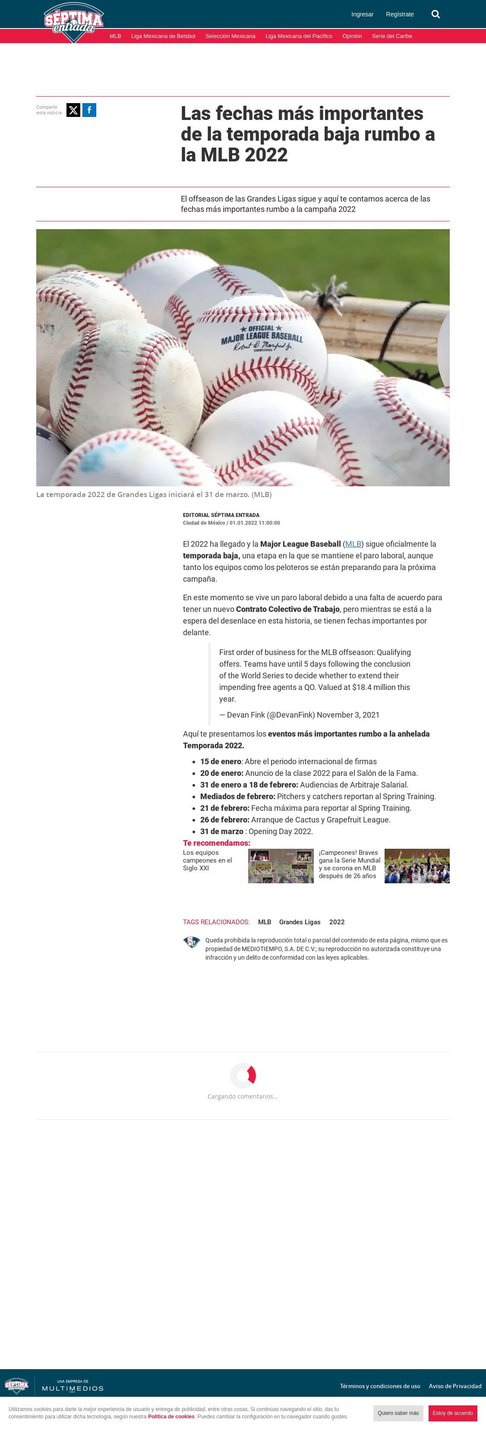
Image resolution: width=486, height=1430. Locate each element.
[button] (73, 110)
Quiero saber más (398, 1413)
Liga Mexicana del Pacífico (298, 36)
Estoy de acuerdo (453, 1413)
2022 (337, 922)
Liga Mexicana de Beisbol (163, 36)
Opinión (352, 36)
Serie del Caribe (392, 36)
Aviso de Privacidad (455, 1386)
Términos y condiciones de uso (380, 1386)
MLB (115, 36)
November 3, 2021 (348, 715)
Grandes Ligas (300, 922)
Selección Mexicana (230, 36)
